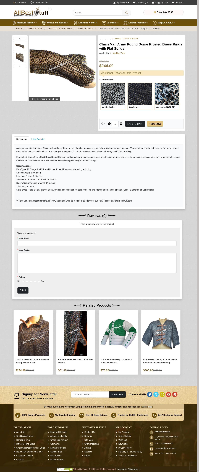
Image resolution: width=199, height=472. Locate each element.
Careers (20, 460)
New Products (57, 460)
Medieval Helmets (24, 23)
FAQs (87, 456)
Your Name (24, 238)
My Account (123, 432)
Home (19, 29)
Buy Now (155, 124)
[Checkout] (178, 3)
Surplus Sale (56, 452)
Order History (124, 436)
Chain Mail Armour (59, 440)
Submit (23, 290)
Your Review (24, 250)
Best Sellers (56, 456)
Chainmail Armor (85, 23)
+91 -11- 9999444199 (164, 443)
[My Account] (121, 3)
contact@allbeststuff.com (165, 448)
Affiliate (87, 448)
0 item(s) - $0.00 (163, 12)
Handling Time (23, 440)
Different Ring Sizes (25, 444)
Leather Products (135, 23)
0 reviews (116, 38)
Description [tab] (21, 139)
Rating (22, 277)
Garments (110, 23)
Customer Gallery (24, 456)
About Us (20, 432)
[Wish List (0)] (140, 3)
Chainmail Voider (85, 29)
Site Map (88, 440)
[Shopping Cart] (159, 3)
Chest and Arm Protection (60, 29)
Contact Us (89, 432)
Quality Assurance (24, 436)
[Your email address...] (90, 394)
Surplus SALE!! (163, 23)
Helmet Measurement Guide (29, 452)
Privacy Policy (125, 448)
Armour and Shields (55, 23)
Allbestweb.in (134, 469)
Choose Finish (107, 79)
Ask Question (38, 139)
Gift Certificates (91, 444)
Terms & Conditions (127, 456)
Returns (88, 436)
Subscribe (117, 394)
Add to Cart (135, 124)
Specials (88, 452)
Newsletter (123, 444)
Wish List (122, 440)
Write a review (130, 38)
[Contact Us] (39, 3)
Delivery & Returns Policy (130, 452)
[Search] (126, 13)
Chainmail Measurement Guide (30, 448)
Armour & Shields (58, 436)
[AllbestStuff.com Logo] (33, 11)
